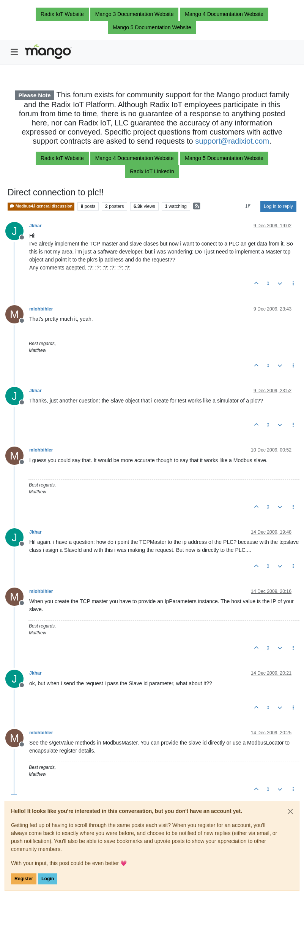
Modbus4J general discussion (40, 206)
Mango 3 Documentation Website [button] (134, 14)
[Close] (290, 811)
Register (23, 878)
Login (47, 878)
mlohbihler (41, 309)
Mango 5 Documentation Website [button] (152, 27)
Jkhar (35, 225)
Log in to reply (278, 206)
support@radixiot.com (232, 141)
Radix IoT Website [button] (62, 14)
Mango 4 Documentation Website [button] (224, 14)
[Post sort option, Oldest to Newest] (248, 206)
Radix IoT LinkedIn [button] (152, 171)
